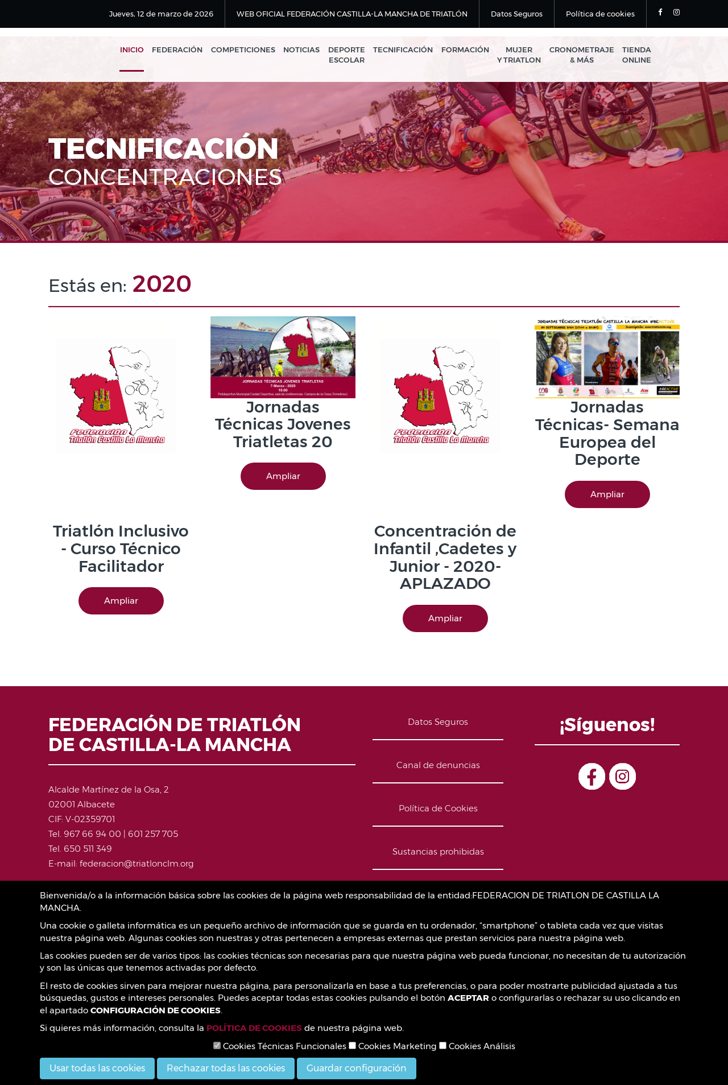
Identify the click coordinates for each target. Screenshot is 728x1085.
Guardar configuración (357, 1068)
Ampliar (121, 601)
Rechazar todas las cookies (226, 1068)
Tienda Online (636, 55)
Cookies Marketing (393, 1046)
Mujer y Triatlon (521, 55)
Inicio (139, 50)
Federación (184, 50)
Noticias (306, 50)
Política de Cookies (438, 808)
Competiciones (249, 50)
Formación (467, 50)
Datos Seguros (517, 13)
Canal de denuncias (438, 765)
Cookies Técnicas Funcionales (279, 1046)
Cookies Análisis (477, 1046)
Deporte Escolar (350, 55)
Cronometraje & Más (582, 55)
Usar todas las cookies (97, 1068)
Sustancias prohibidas (438, 852)
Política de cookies (600, 13)
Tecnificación (406, 50)
